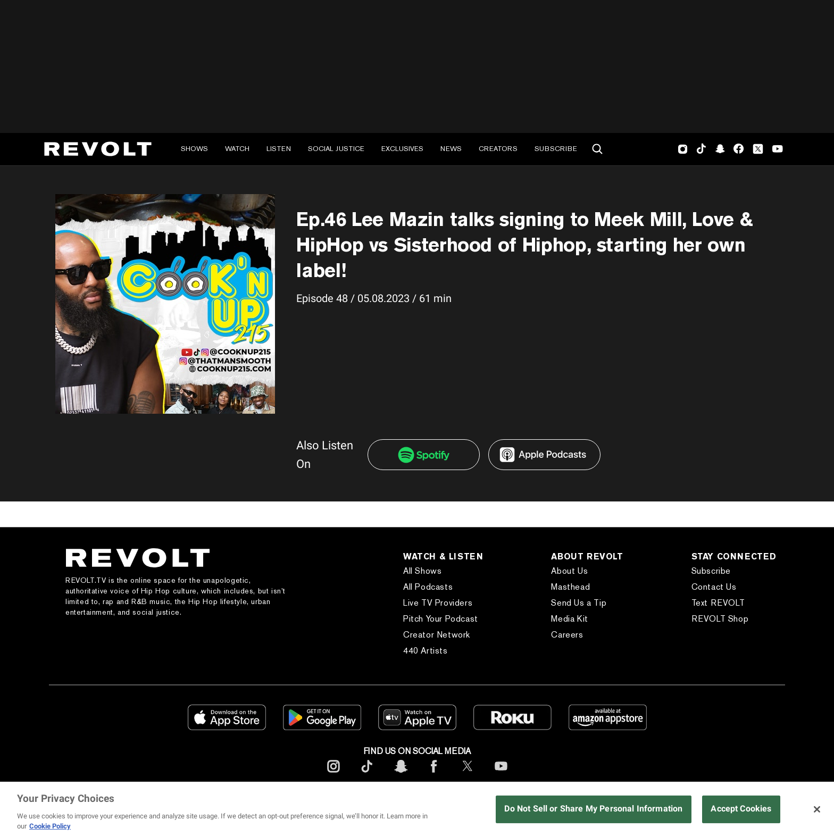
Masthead (570, 586)
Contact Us (714, 586)
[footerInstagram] (333, 774)
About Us (569, 570)
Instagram (683, 149)
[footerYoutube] (501, 774)
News (451, 148)
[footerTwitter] (467, 774)
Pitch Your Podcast (440, 618)
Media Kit (569, 618)
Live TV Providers (437, 602)
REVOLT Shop (720, 618)
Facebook (738, 149)
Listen (278, 148)
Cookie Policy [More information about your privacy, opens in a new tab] (50, 826)
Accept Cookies (741, 808)
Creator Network (436, 634)
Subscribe (556, 148)
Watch (237, 148)
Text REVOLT (718, 602)
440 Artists (425, 650)
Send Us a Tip (578, 602)
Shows (194, 148)
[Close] (817, 809)
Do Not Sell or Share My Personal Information (593, 808)
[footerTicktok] (367, 774)
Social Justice (336, 148)
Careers (567, 634)
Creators (498, 148)
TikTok (701, 149)
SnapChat (720, 149)
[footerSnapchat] (400, 774)
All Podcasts (428, 586)
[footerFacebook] (434, 774)
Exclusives (402, 148)
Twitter (758, 149)
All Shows (422, 570)
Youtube (777, 150)
